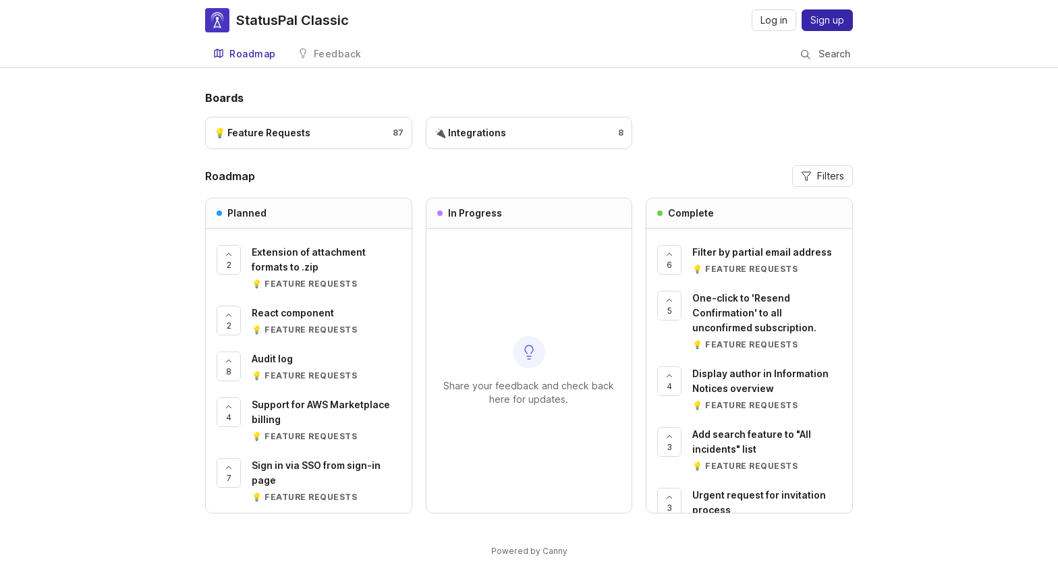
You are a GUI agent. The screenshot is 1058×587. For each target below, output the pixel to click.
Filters (822, 175)
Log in (773, 20)
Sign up (827, 20)
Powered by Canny (529, 551)
